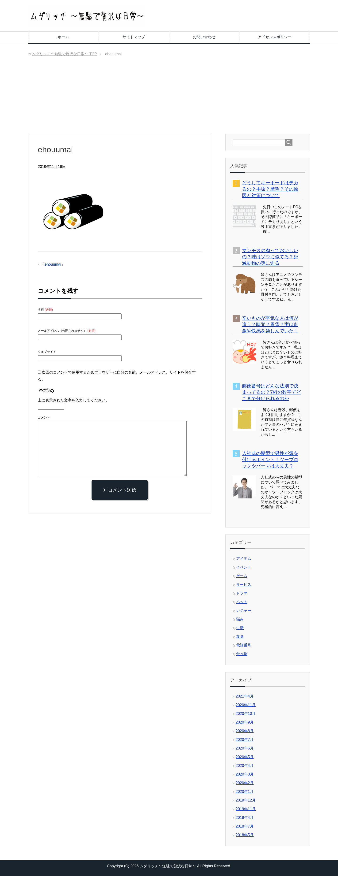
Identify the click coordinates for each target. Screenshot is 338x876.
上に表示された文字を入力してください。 (73, 400)
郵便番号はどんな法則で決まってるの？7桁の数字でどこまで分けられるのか (271, 392)
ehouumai (53, 264)
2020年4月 (245, 766)
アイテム (243, 558)
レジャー (243, 610)
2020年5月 (245, 757)
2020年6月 (245, 748)
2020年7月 (245, 740)
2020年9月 (245, 722)
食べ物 (241, 654)
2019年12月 (246, 800)
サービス (243, 584)
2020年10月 (246, 714)
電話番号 (243, 645)
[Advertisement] (169, 99)
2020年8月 (245, 731)
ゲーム (241, 576)
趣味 (240, 636)
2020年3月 (245, 774)
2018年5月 (245, 835)
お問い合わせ (204, 37)
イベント (243, 567)
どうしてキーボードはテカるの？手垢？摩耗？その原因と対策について (270, 189)
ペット (241, 602)
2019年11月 (246, 809)
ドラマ (241, 593)
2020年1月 (245, 792)
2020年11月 (246, 705)
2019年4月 (245, 818)
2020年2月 (245, 783)
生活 (240, 628)
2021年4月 (245, 696)
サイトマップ (134, 37)
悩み (240, 619)
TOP (64, 54)
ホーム (63, 37)
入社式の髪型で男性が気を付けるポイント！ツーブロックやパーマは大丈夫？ (270, 459)
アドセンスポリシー (275, 37)
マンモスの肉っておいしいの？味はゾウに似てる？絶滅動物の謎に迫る (270, 257)
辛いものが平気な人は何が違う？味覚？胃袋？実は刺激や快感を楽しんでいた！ (270, 324)
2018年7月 (245, 826)
